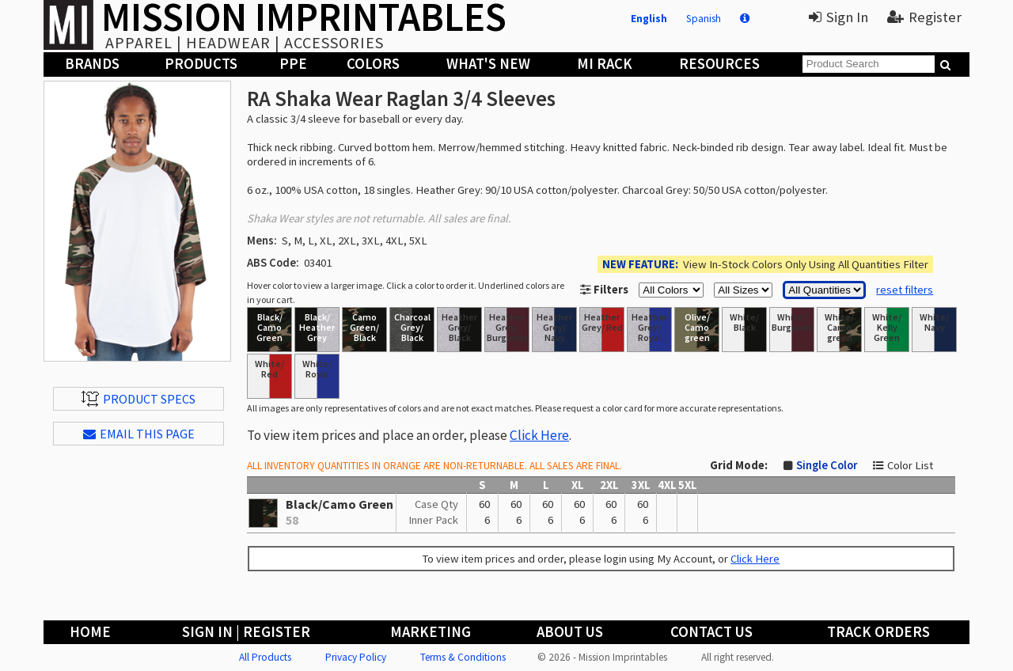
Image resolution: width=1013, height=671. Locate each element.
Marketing (430, 632)
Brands (92, 64)
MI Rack (604, 64)
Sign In (838, 17)
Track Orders (878, 632)
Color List (910, 465)
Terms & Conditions (463, 657)
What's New (488, 64)
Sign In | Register (246, 632)
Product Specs (138, 399)
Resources (719, 64)
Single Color (826, 465)
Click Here (539, 435)
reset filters (904, 289)
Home (90, 632)
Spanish (703, 18)
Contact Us (711, 632)
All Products (265, 657)
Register (924, 17)
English (649, 18)
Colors (373, 64)
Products (201, 64)
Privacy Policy (355, 657)
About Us (570, 632)
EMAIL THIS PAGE (139, 434)
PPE (293, 64)
